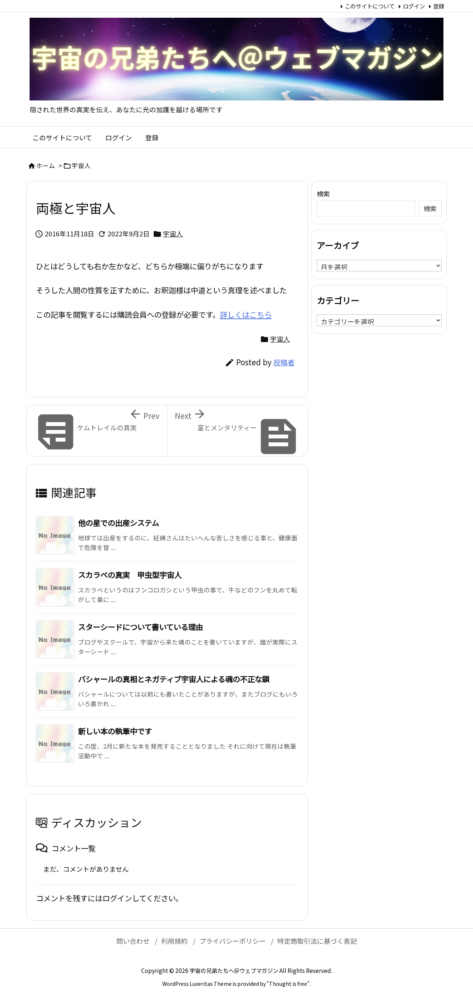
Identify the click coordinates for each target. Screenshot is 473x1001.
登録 (438, 6)
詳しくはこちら (246, 314)
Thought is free (288, 983)
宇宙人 (81, 165)
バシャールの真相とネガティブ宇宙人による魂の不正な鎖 (173, 678)
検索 (323, 193)
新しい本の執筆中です (115, 731)
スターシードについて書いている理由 (140, 626)
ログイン (414, 6)
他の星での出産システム (118, 522)
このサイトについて (370, 6)
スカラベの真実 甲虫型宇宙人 (129, 574)
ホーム (45, 165)
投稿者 (284, 362)
